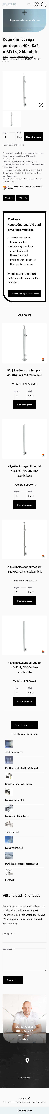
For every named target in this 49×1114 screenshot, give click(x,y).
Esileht (5, 56)
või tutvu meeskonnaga (24, 734)
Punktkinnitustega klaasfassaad (21, 863)
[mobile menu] (43, 4)
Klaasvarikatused (14, 847)
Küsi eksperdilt (24, 1110)
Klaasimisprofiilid (14, 799)
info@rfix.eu (39, 1102)
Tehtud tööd (24, 725)
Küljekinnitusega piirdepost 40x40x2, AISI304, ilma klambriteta (24, 667)
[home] (9, 4)
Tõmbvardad (12, 831)
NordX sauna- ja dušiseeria (19, 783)
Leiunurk (9, 879)
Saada (13, 979)
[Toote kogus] (9, 137)
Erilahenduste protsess (24, 293)
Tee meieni (24, 1077)
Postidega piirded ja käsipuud (21, 56)
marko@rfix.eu (25, 1039)
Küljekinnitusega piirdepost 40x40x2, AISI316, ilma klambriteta (24, 470)
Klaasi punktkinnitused (17, 815)
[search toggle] (29, 4)
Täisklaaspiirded (13, 751)
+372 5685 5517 (24, 1035)
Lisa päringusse (33, 136)
